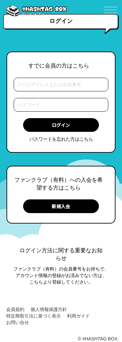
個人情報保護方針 (49, 309)
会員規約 (15, 309)
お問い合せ (17, 322)
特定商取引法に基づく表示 (33, 316)
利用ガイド (78, 316)
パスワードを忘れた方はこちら (61, 139)
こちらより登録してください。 (61, 282)
